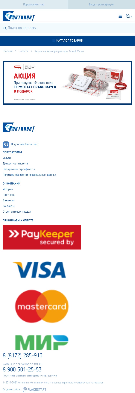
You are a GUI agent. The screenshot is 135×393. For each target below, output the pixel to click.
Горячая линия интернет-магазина (30, 375)
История (8, 189)
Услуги (7, 158)
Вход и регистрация (101, 4)
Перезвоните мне (33, 4)
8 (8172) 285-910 (22, 356)
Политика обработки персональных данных (29, 174)
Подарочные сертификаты (19, 169)
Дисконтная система (15, 163)
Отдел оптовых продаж (17, 211)
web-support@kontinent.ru (22, 364)
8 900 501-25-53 (22, 370)
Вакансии (8, 200)
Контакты (8, 206)
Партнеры (9, 195)
